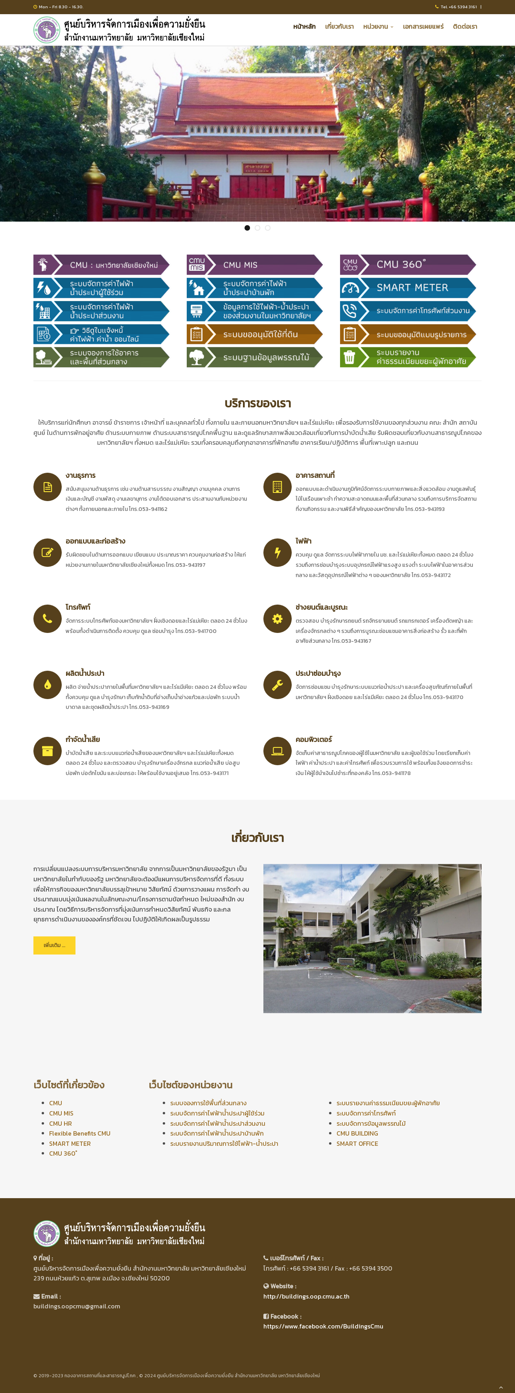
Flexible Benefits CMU (79, 1133)
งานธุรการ (81, 475)
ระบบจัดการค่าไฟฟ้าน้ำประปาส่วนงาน (217, 1123)
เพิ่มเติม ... (54, 945)
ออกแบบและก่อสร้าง (95, 541)
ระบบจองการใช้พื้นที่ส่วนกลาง (208, 1103)
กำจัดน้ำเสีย (83, 739)
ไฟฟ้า (303, 541)
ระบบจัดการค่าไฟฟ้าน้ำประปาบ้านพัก (217, 1133)
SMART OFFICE (357, 1143)
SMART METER (70, 1143)
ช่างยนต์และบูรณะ (322, 607)
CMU (55, 1103)
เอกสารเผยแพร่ (423, 26)
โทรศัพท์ (78, 607)
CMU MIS (61, 1113)
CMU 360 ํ (63, 1153)
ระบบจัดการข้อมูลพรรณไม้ (371, 1123)
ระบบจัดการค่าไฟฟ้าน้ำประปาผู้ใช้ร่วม (217, 1113)
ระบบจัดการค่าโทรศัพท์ (366, 1113)
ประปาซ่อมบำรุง (318, 673)
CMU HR (60, 1123)
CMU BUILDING (357, 1133)
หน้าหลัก (304, 26)
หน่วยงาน (378, 26)
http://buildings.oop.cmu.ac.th (306, 1296)
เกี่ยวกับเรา (339, 26)
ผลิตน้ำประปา (85, 673)
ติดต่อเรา (465, 26)
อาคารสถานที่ (315, 475)
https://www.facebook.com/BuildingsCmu (323, 1326)
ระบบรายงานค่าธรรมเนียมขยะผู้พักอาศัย (388, 1103)
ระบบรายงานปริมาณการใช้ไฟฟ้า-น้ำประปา (224, 1143)
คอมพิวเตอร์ (314, 739)
